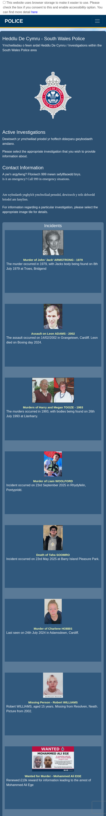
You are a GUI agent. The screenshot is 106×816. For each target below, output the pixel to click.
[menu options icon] (97, 21)
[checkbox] (4, 2)
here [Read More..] (34, 12)
